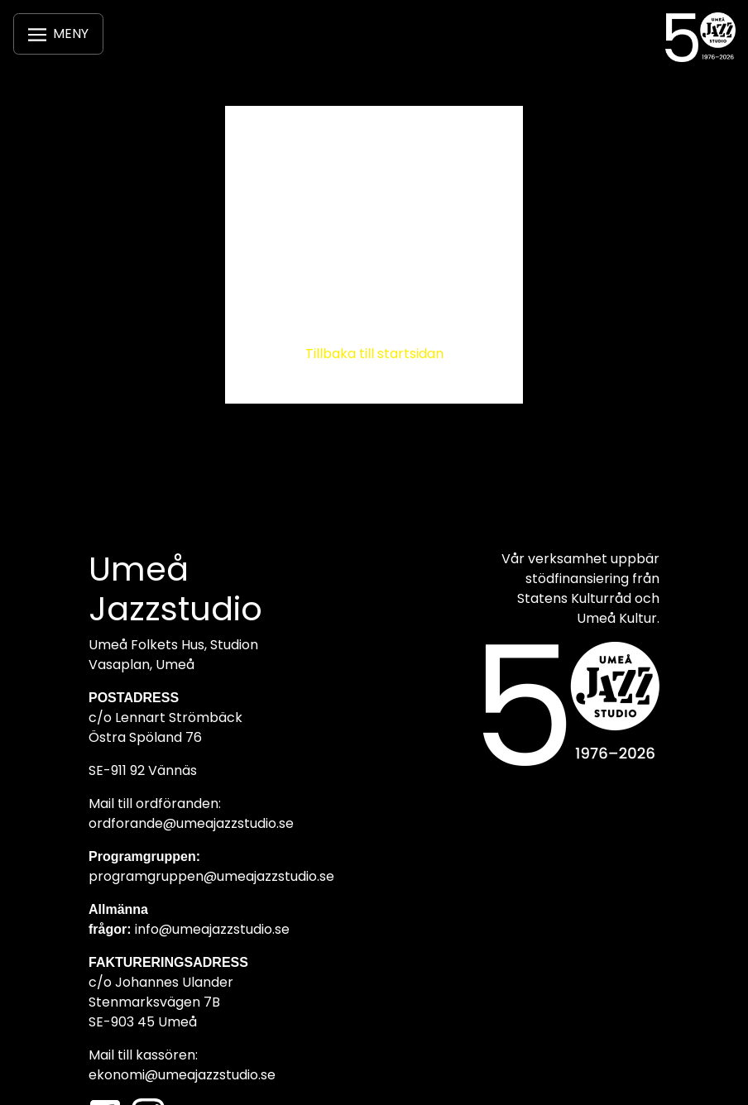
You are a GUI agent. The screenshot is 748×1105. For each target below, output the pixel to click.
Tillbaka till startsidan (374, 353)
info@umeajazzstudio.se (212, 929)
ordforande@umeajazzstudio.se (191, 823)
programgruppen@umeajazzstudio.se (211, 876)
